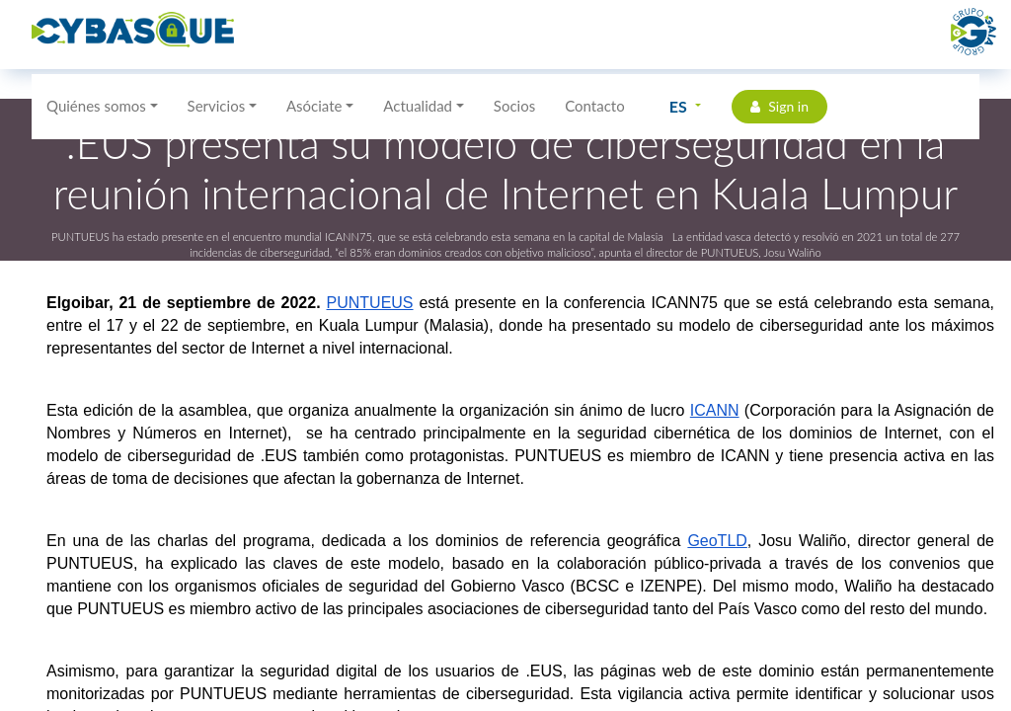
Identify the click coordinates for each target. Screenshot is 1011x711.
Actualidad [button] (417, 106)
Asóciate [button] (314, 106)
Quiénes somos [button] (96, 106)
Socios (514, 106)
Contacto (594, 106)
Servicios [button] (217, 106)
